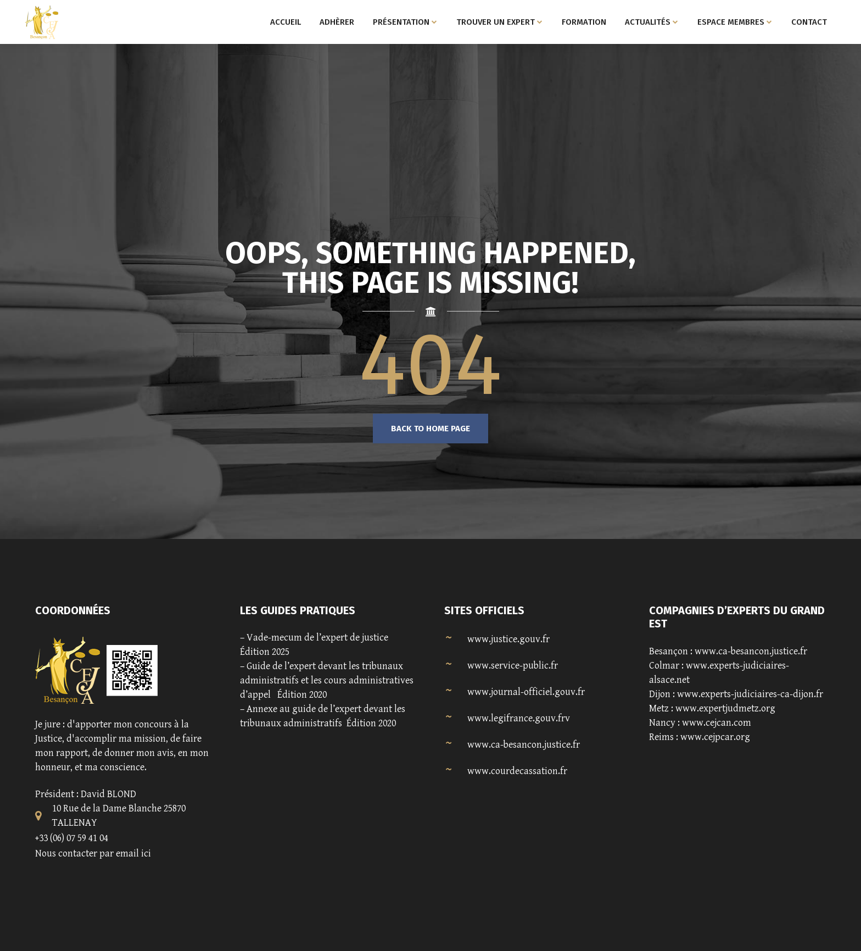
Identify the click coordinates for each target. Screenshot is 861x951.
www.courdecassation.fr (517, 771)
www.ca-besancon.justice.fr (523, 744)
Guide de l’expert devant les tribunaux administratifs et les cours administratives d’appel (326, 680)
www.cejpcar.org (715, 737)
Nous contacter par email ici (93, 853)
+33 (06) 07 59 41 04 (71, 838)
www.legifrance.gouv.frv (518, 718)
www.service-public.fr (512, 665)
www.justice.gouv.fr (508, 639)
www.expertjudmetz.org (725, 708)
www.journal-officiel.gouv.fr (526, 692)
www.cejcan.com (716, 722)
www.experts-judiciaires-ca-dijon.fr (750, 694)
